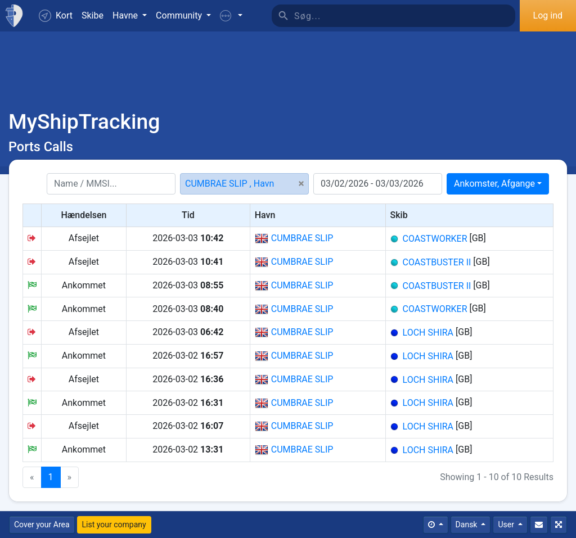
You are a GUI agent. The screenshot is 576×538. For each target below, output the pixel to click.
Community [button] (180, 15)
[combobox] (498, 184)
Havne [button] (126, 15)
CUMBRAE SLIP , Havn (229, 183)
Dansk (467, 524)
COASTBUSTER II (437, 262)
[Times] (435, 525)
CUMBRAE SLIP (294, 238)
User (507, 524)
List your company (114, 524)
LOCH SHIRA (428, 332)
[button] (231, 15)
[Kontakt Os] (539, 525)
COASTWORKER (435, 238)
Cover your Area (42, 524)
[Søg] (404, 15)
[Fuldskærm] (558, 525)
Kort (56, 16)
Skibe (93, 15)
